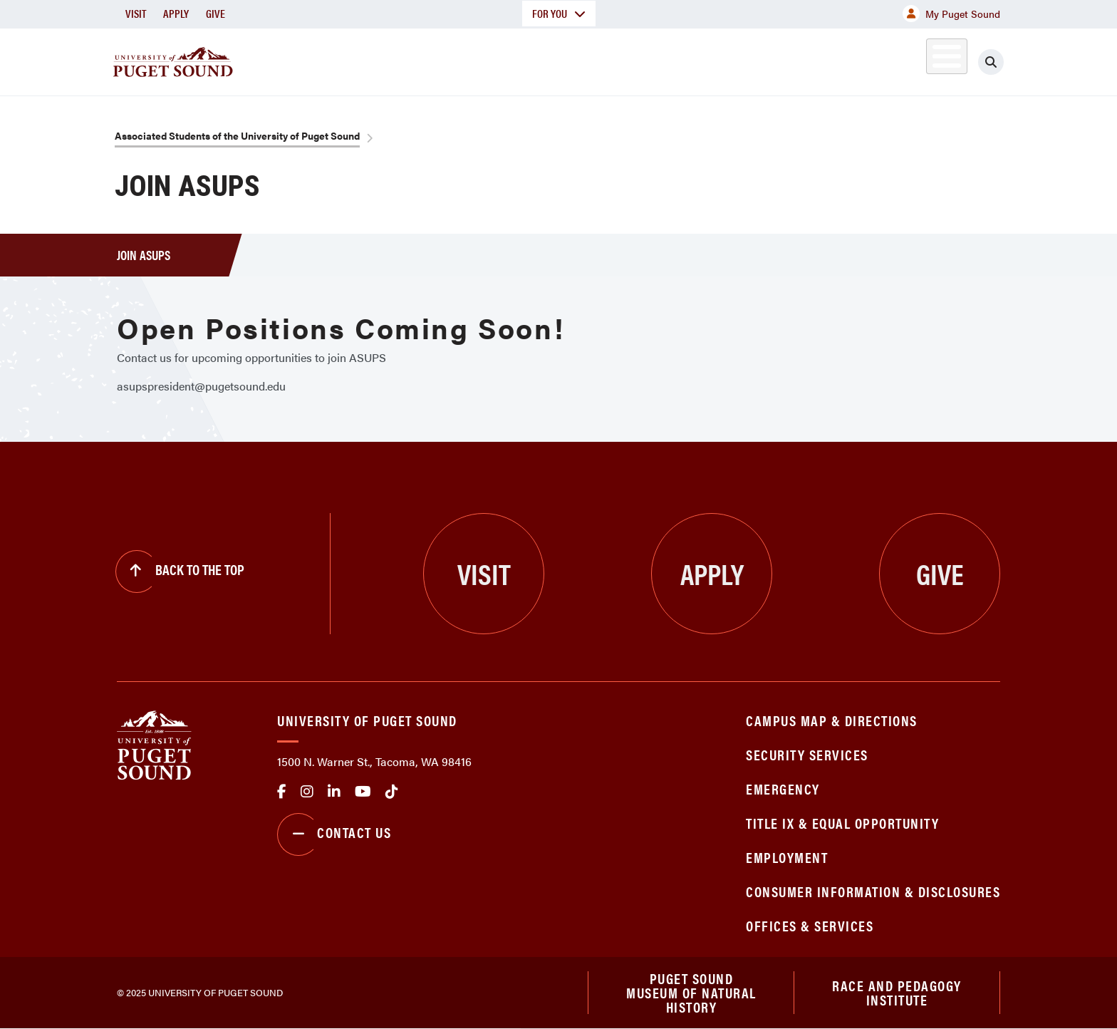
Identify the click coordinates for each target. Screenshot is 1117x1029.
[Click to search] (991, 62)
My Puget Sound (951, 13)
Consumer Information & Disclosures (873, 891)
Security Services (807, 754)
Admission (614, 59)
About (412, 59)
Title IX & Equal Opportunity (842, 822)
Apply (176, 13)
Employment (787, 857)
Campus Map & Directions (832, 720)
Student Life (726, 59)
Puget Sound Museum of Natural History (691, 992)
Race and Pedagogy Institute (897, 992)
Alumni (911, 59)
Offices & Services (809, 925)
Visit (135, 13)
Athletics (836, 59)
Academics (507, 59)
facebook (281, 792)
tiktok (391, 792)
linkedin (334, 792)
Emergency (783, 788)
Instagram (307, 792)
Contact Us (334, 834)
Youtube (363, 792)
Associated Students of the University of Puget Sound (237, 135)
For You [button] (559, 13)
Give (215, 13)
